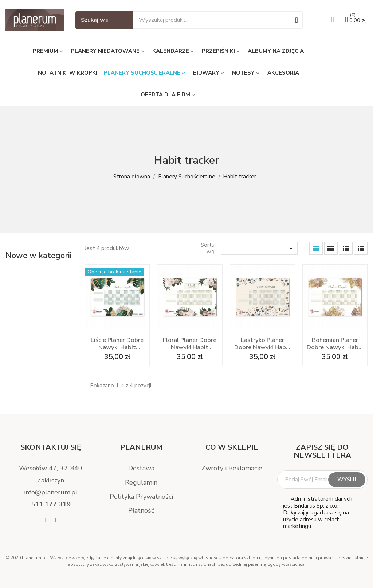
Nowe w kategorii (38, 255)
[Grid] (316, 248)
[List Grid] (346, 248)
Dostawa (141, 468)
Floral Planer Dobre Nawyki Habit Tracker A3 (189, 343)
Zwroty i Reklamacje (231, 468)
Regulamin (141, 482)
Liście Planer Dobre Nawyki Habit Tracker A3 (117, 343)
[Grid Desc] (331, 248)
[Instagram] (56, 520)
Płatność (141, 510)
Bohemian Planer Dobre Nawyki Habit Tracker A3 (335, 343)
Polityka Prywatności (141, 496)
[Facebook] (45, 520)
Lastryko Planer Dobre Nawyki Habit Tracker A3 (262, 343)
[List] (361, 248)
